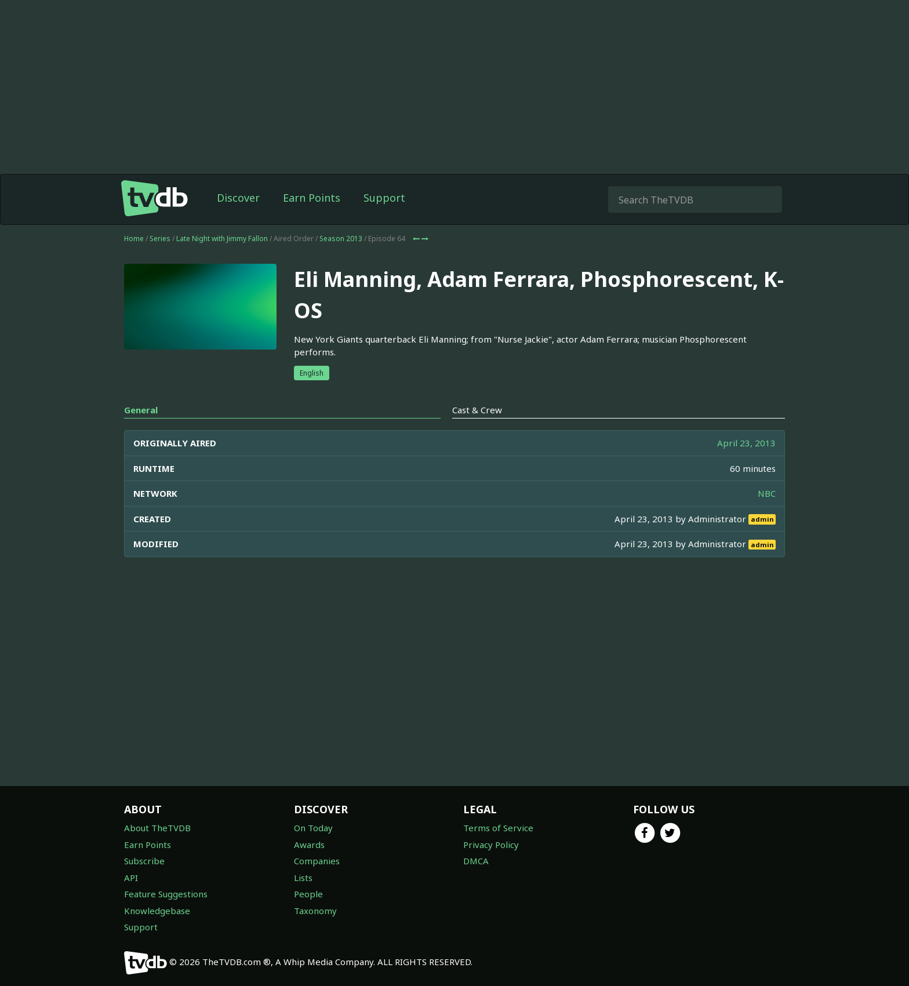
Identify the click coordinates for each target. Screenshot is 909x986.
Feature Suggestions (166, 894)
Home (134, 238)
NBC (767, 493)
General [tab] (141, 410)
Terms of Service (498, 828)
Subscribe (144, 861)
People (308, 894)
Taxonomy (315, 910)
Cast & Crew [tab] (477, 410)
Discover (238, 198)
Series (160, 238)
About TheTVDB (157, 828)
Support (384, 198)
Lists (303, 877)
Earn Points (311, 198)
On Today (313, 828)
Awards (309, 844)
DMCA (476, 861)
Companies (317, 861)
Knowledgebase (157, 910)
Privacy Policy (491, 844)
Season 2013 (340, 238)
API (131, 877)
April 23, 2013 (746, 443)
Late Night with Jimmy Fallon (222, 238)
